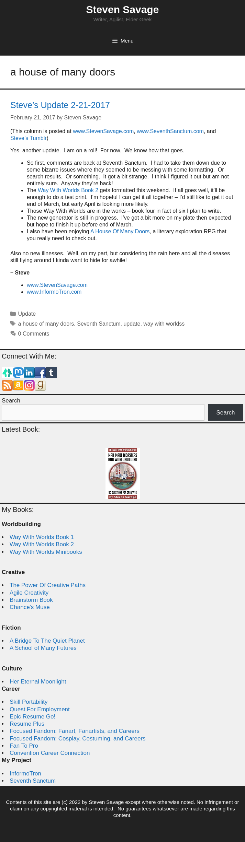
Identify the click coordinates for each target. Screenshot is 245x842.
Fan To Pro (24, 745)
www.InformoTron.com (54, 292)
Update (27, 314)
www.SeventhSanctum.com (170, 131)
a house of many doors (46, 324)
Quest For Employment (40, 709)
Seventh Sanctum (98, 324)
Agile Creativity (29, 592)
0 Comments (33, 334)
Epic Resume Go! (32, 716)
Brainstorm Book (31, 600)
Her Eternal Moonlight (38, 681)
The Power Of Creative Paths (48, 585)
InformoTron (25, 773)
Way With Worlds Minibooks (46, 552)
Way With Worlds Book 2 (68, 190)
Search (11, 400)
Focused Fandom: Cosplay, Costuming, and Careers (78, 738)
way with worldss (164, 324)
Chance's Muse (30, 607)
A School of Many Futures (43, 648)
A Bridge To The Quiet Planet (47, 641)
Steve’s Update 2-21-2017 (60, 105)
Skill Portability (29, 702)
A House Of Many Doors (120, 231)
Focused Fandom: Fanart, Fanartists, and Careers (75, 731)
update (131, 324)
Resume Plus (27, 724)
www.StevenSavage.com (103, 131)
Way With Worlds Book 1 (42, 537)
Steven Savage (122, 9)
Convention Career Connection (50, 753)
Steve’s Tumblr (28, 138)
